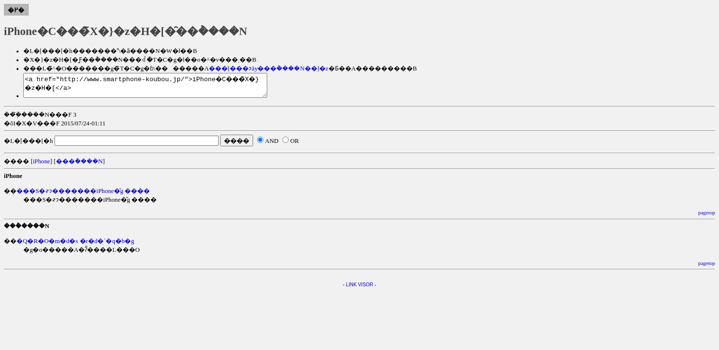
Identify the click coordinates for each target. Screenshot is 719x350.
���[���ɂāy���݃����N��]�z (269, 68)
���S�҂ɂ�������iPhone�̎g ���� (83, 195)
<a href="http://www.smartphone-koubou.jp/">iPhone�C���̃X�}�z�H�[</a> (159, 87)
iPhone (41, 165)
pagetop (706, 217)
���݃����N (79, 165)
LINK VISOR (359, 289)
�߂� (16, 10)
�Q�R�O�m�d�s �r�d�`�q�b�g (75, 245)
